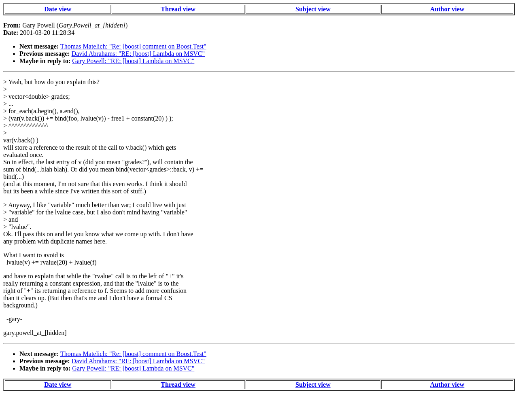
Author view (447, 9)
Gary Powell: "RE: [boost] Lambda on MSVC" (133, 60)
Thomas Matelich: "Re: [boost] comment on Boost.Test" (133, 46)
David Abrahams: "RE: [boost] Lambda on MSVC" (138, 53)
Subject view (313, 9)
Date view (57, 9)
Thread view (178, 9)
